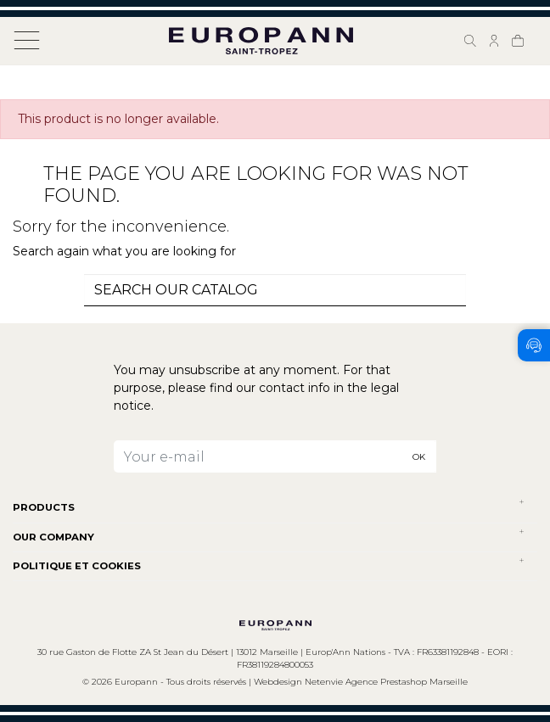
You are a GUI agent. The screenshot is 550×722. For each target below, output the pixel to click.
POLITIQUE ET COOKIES (77, 566)
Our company (53, 537)
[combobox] (275, 290)
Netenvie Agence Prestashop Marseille (386, 681)
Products (44, 507)
